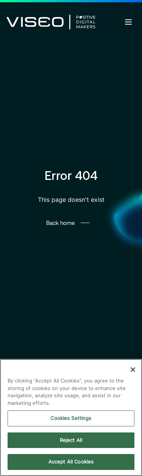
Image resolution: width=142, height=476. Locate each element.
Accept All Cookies (71, 462)
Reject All (71, 440)
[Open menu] (128, 22)
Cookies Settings (70, 418)
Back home (60, 222)
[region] (71, 417)
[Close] (133, 369)
